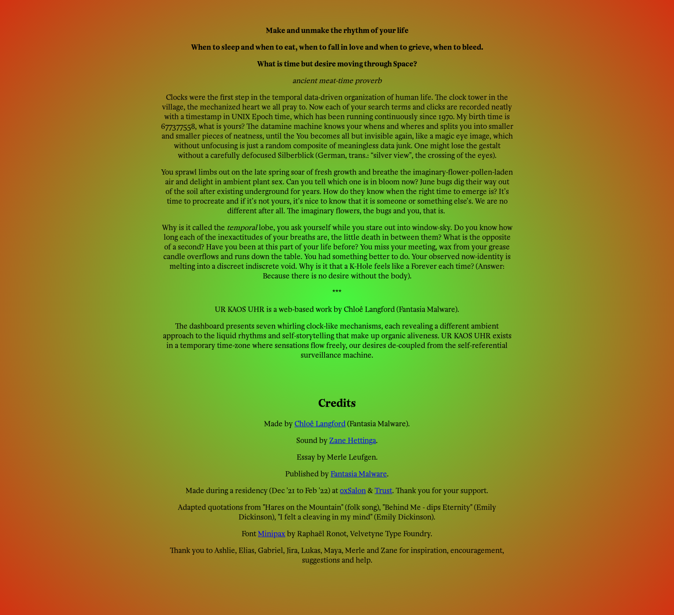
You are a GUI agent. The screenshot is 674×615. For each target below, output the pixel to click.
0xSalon (353, 489)
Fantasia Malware (359, 473)
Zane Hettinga (352, 439)
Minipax (271, 533)
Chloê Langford (320, 423)
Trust (383, 489)
